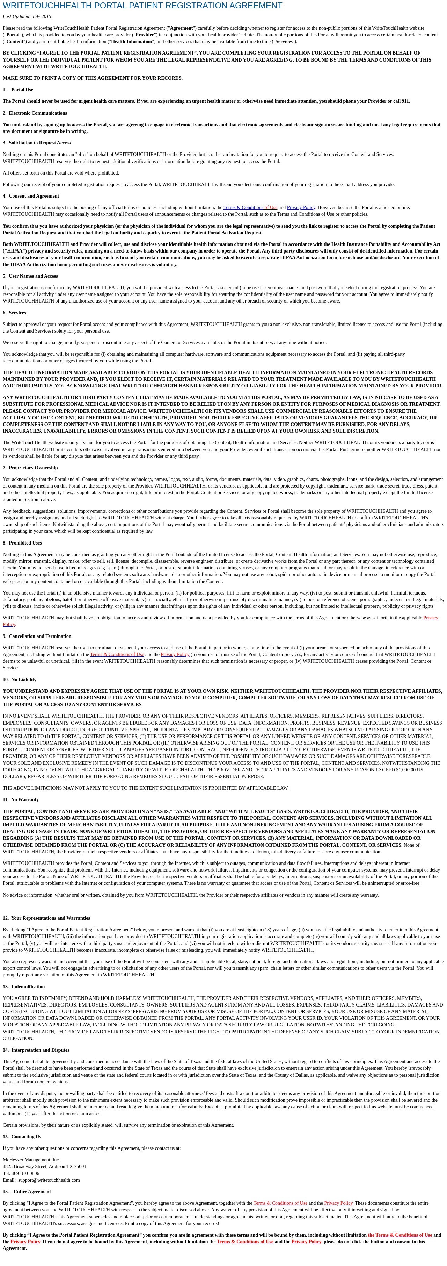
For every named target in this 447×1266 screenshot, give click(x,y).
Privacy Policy (301, 207)
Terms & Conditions (243, 207)
